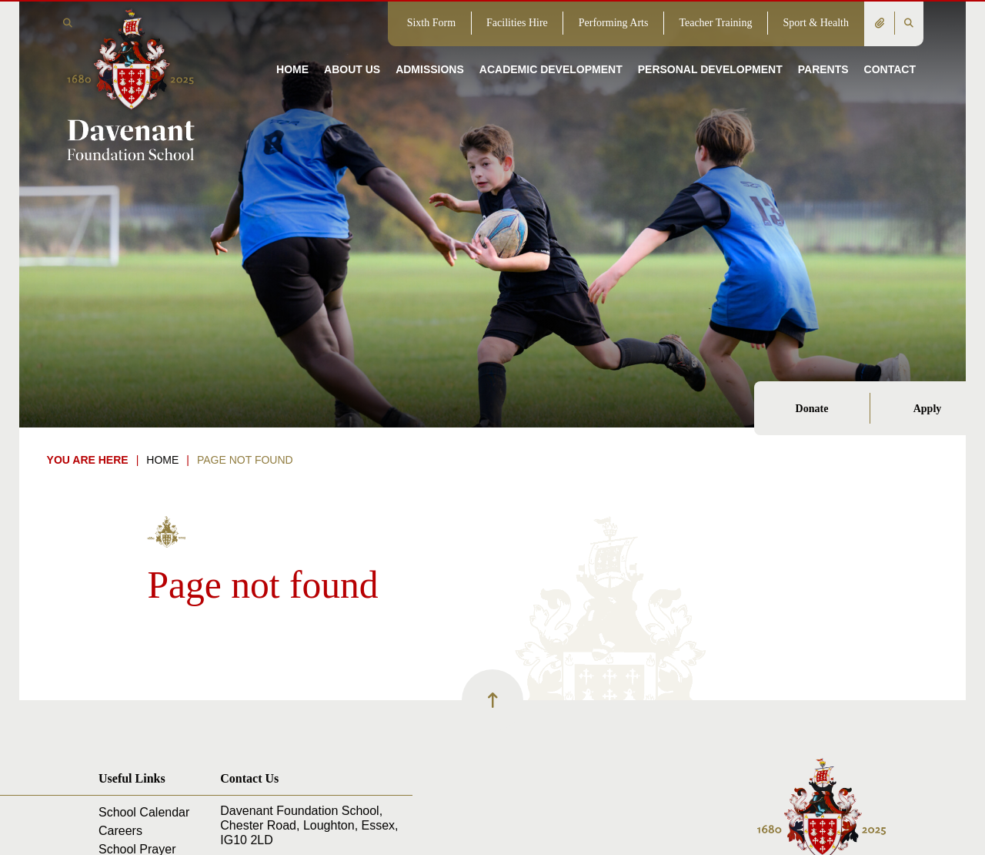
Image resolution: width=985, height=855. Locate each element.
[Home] (130, 83)
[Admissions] (430, 46)
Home (162, 460)
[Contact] (889, 46)
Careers (120, 830)
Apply (927, 408)
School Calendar (143, 812)
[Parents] (823, 46)
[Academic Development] (551, 46)
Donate (812, 408)
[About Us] (352, 46)
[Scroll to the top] (492, 700)
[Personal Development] (710, 46)
